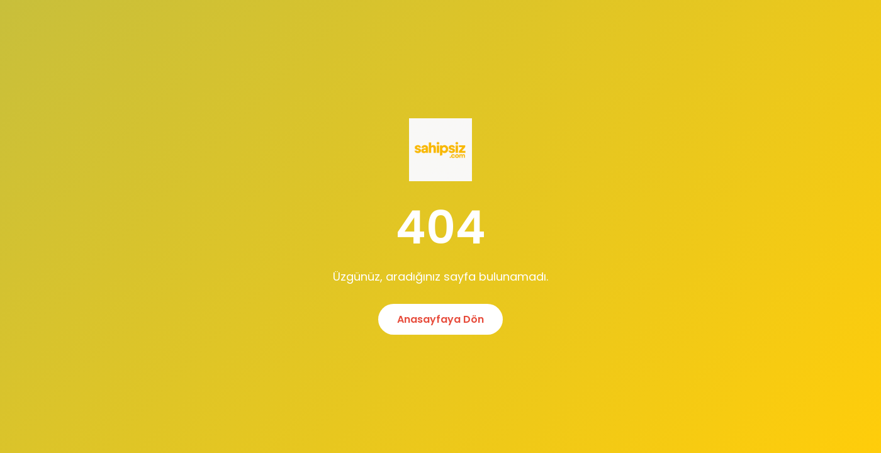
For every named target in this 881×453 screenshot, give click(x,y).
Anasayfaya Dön (440, 319)
